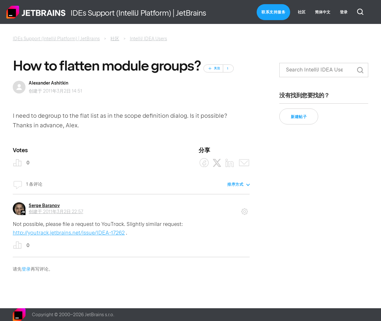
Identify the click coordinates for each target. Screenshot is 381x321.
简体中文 (322, 12)
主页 (36, 12)
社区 (301, 12)
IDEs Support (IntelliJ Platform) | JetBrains (56, 38)
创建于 (56, 211)
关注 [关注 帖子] (217, 68)
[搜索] (323, 70)
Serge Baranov (44, 205)
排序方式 (235, 184)
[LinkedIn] (229, 162)
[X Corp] (217, 163)
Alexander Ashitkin (48, 83)
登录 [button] (344, 12)
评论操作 (244, 209)
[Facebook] (204, 162)
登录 (26, 269)
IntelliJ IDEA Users (148, 38)
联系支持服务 (273, 12)
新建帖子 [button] (299, 117)
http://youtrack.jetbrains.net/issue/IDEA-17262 (69, 233)
